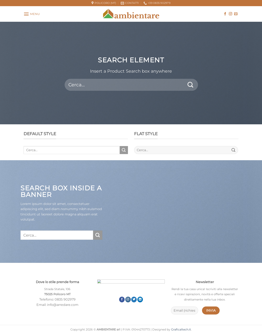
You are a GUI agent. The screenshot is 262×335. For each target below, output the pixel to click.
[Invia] (190, 85)
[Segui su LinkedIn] (140, 299)
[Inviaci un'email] (235, 14)
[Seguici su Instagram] (230, 14)
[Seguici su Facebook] (225, 14)
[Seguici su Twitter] (134, 299)
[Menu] (32, 14)
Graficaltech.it (181, 329)
